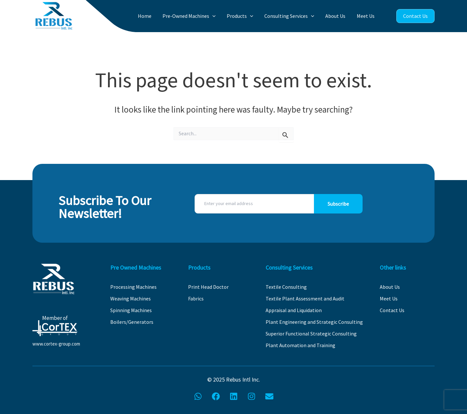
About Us (338, 16)
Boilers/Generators (131, 322)
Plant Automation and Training (300, 345)
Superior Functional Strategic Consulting (311, 333)
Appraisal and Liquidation (294, 310)
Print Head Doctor (208, 287)
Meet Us (367, 16)
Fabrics (196, 298)
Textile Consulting (286, 287)
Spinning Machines (131, 310)
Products (246, 16)
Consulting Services (294, 16)
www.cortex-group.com (56, 344)
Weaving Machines (130, 298)
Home (155, 16)
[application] (221, 16)
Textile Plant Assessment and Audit (305, 298)
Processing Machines (133, 287)
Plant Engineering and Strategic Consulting (314, 322)
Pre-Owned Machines (197, 16)
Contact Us (415, 16)
